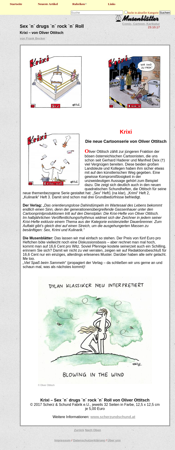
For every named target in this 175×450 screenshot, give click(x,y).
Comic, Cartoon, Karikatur (141, 24)
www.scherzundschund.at (112, 417)
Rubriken (79, 4)
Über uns (114, 440)
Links (112, 4)
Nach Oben (93, 430)
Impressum (62, 440)
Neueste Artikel (48, 4)
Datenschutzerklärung (89, 440)
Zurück (79, 430)
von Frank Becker (32, 38)
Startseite (16, 4)
